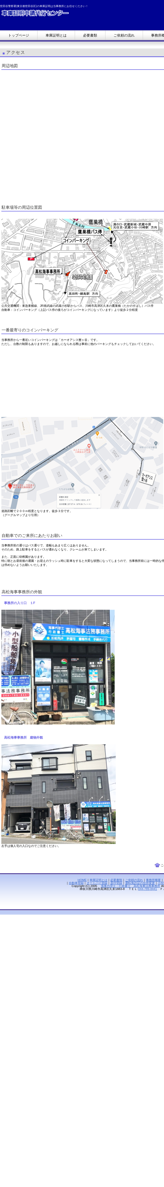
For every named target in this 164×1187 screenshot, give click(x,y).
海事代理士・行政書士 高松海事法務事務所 (130, 886)
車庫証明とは (98, 880)
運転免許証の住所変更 (140, 883)
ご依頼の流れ (134, 880)
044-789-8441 (147, 889)
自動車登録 (76, 883)
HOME (82, 880)
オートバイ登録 (97, 883)
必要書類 (116, 880)
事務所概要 (153, 880)
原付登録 (116, 883)
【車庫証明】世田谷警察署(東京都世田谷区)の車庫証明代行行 (54, 14)
